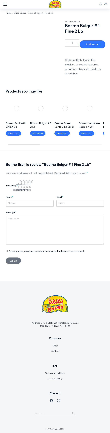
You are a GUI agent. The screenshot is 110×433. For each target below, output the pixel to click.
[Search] (73, 408)
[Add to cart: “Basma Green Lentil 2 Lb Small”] (62, 112)
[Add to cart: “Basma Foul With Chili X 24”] (13, 112)
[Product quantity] (72, 43)
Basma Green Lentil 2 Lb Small (64, 104)
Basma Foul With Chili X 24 (16, 104)
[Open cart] (105, 4)
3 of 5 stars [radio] (26, 180)
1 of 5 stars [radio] (20, 180)
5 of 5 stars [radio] (32, 180)
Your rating (12, 180)
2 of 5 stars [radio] (23, 180)
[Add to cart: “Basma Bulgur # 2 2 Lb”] (37, 112)
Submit (13, 255)
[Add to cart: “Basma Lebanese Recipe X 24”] (86, 112)
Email (59, 191)
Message (11, 207)
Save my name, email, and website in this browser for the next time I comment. (46, 245)
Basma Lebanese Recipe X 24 (89, 104)
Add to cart (95, 43)
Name (9, 191)
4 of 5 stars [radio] (29, 180)
